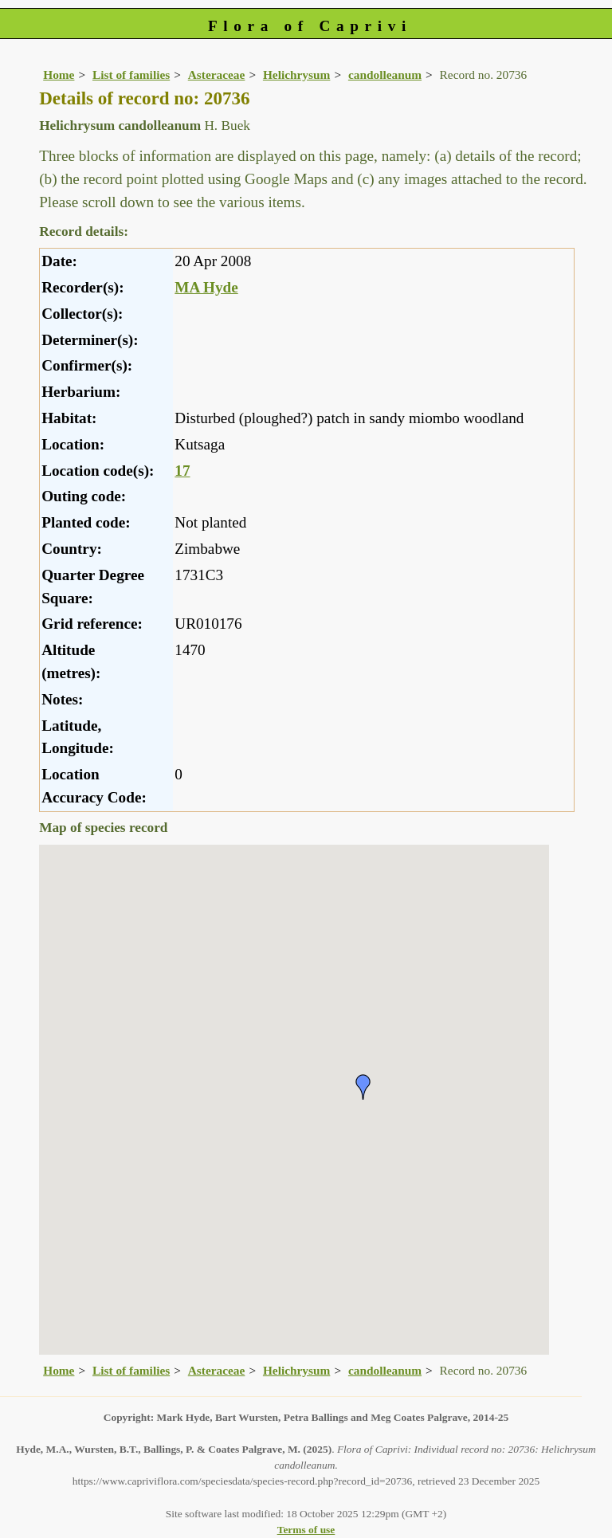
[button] (363, 1087)
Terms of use (306, 1530)
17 (182, 470)
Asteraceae (216, 74)
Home (58, 74)
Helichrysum (296, 74)
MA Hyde (206, 287)
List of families (131, 74)
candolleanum (385, 74)
